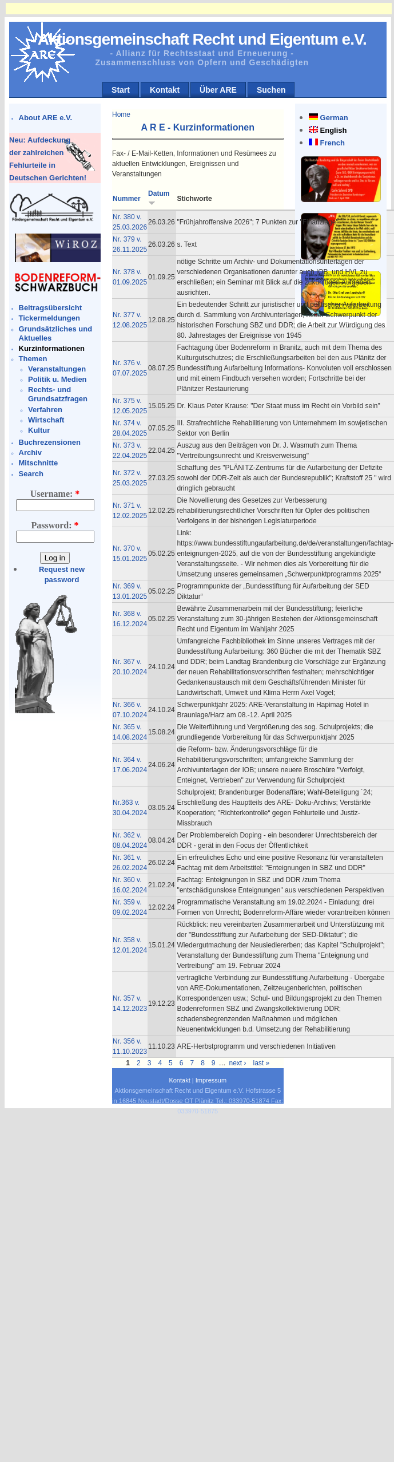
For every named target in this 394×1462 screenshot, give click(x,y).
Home (121, 114)
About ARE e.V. (46, 117)
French (332, 143)
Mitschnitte (38, 463)
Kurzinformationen (52, 348)
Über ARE (218, 89)
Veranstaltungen (57, 369)
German (334, 117)
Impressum (211, 1080)
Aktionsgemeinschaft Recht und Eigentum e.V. (202, 39)
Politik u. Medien (57, 379)
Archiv (30, 452)
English (333, 130)
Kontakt (165, 89)
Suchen (271, 89)
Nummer (127, 199)
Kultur (39, 430)
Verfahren (45, 409)
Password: (54, 525)
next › (237, 1063)
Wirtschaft (46, 420)
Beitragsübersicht (50, 307)
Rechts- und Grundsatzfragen (57, 394)
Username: (55, 494)
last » (261, 1063)
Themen (33, 358)
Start (121, 89)
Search (31, 473)
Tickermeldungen (49, 318)
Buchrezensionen (50, 442)
